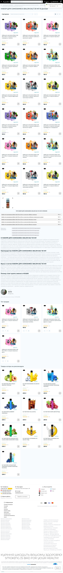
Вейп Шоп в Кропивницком (6, 528)
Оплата (5, 507)
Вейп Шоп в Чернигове (5, 536)
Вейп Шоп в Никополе (26, 521)
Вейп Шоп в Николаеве (26, 520)
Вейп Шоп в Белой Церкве (6, 518)
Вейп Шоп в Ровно (25, 525)
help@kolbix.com (19, 492)
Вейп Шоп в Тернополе (26, 528)
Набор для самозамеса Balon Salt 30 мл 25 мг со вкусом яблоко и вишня (52, 96)
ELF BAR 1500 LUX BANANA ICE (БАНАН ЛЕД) (30, 439)
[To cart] (18, 44)
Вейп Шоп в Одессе (26, 523)
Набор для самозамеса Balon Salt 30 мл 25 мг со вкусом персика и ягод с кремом (10, 66)
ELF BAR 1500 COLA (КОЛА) (29, 411)
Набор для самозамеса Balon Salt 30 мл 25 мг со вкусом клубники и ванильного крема (31, 37)
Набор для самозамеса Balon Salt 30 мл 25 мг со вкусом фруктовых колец (10, 96)
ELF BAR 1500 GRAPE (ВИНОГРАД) (52, 411)
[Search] (41, 1)
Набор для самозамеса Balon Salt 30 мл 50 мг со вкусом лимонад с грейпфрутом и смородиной (52, 126)
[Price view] (59, 14)
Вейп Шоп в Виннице (5, 520)
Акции (5, 516)
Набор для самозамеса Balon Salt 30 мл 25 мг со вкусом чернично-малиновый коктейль (31, 96)
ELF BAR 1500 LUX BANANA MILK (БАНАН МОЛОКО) (51, 439)
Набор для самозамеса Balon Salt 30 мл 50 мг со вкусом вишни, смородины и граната (10, 126)
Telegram (53, 489)
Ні (57, 6)
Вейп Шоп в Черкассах (5, 535)
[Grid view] (55, 14)
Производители (7, 513)
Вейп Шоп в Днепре (5, 521)
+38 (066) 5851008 (54, 534)
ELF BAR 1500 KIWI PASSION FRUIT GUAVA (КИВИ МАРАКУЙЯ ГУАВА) (10, 439)
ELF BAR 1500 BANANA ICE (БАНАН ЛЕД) (31, 384)
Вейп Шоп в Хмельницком (6, 533)
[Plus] (8, 331)
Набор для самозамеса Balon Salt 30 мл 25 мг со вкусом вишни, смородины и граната (10, 37)
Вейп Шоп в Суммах (26, 527)
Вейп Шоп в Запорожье (5, 524)
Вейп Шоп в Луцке (25, 518)
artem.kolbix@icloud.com (54, 535)
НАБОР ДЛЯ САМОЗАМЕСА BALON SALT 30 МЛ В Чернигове (25, 230)
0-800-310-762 (4, 488)
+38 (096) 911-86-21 (6, 491)
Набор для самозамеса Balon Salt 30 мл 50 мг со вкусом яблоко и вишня (52, 186)
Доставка (6, 505)
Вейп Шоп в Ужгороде (5, 530)
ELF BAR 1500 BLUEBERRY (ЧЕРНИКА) (8, 412)
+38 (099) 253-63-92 (6, 490)
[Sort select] (21, 14)
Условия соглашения (8, 504)
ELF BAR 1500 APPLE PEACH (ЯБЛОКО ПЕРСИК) (8, 384)
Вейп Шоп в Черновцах (5, 538)
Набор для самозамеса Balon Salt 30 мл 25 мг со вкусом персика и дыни (52, 37)
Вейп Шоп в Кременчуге (6, 525)
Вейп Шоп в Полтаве (26, 524)
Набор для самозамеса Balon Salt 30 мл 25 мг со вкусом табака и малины (31, 66)
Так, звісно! (52, 6)
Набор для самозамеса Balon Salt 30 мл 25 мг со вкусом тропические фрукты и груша (52, 66)
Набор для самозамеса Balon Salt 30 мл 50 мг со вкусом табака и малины (31, 156)
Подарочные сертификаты (9, 515)
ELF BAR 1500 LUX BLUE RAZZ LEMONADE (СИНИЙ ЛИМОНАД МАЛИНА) (9, 466)
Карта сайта (6, 512)
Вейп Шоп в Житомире (5, 523)
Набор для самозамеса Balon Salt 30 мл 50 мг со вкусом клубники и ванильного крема (31, 126)
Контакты (6, 509)
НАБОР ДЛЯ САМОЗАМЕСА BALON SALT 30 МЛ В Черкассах (25, 235)
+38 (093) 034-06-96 (6, 493)
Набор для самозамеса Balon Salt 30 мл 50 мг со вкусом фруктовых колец (10, 186)
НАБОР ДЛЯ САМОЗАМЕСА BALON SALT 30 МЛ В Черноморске (26, 228)
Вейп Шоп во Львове (5, 539)
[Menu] (1, 1)
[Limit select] (36, 14)
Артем (10, 291)
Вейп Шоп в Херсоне (5, 532)
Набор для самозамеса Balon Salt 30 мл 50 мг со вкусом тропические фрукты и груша (52, 156)
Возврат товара (7, 510)
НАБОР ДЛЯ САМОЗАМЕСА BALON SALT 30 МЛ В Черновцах (25, 232)
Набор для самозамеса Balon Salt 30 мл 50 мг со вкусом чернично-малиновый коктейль (31, 186)
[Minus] (3, 331)
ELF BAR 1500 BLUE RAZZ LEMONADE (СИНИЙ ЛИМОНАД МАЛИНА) (51, 385)
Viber (52, 491)
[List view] (57, 14)
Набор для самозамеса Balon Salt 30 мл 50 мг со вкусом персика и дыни (10, 156)
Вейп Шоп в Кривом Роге (6, 527)
